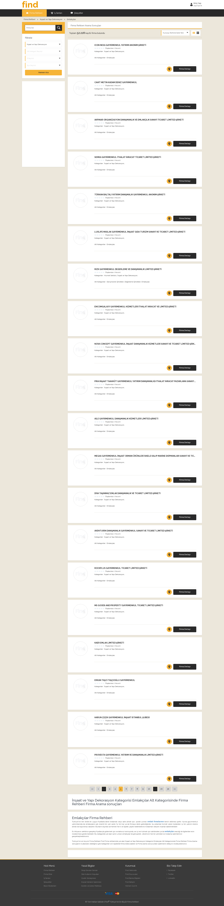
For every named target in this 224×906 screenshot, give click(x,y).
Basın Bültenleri (50, 886)
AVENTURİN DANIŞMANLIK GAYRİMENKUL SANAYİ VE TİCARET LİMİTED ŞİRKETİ (133, 531)
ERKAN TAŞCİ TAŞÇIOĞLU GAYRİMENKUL (114, 680)
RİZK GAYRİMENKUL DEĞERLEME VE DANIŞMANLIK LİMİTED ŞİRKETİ (128, 269)
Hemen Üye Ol (131, 886)
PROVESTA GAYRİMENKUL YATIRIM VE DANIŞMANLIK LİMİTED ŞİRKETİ (128, 755)
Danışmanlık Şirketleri (115, 282)
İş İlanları (56, 12)
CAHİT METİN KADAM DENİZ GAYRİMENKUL (115, 82)
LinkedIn (171, 878)
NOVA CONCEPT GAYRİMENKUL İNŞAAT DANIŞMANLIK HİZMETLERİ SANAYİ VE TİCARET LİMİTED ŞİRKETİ (146, 344)
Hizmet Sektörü (110, 275)
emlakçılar (169, 831)
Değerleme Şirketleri (133, 282)
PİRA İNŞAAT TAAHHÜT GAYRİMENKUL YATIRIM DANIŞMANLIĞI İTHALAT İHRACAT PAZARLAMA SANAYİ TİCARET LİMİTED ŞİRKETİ (157, 381)
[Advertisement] (43, 124)
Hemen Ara (43, 72)
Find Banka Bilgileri (132, 878)
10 (149, 789)
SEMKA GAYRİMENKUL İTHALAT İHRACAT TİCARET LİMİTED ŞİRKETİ (127, 157)
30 (168, 789)
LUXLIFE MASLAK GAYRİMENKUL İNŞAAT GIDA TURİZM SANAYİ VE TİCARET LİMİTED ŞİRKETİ (139, 232)
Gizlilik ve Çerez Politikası (91, 886)
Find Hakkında (131, 870)
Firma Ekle (48, 874)
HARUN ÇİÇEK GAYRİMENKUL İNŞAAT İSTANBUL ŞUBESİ (122, 717)
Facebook (171, 870)
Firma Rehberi (34, 12)
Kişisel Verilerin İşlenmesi (91, 882)
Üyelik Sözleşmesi (88, 878)
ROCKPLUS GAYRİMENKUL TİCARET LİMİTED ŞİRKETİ (120, 568)
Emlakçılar (111, 58)
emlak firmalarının (155, 822)
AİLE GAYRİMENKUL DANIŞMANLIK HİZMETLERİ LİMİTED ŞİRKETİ (126, 419)
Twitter (170, 874)
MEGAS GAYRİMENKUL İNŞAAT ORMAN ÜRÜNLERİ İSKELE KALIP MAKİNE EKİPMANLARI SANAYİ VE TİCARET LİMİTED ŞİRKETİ (155, 456)
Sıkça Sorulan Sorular (89, 870)
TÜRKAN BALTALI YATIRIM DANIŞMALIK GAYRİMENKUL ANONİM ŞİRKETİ (129, 194)
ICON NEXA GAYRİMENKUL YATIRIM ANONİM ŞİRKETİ (120, 45)
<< (92, 789)
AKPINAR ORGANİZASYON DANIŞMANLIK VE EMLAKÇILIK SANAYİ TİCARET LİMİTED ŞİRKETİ (139, 120)
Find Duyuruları (131, 874)
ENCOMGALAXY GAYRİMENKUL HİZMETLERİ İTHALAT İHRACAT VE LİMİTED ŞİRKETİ (135, 306)
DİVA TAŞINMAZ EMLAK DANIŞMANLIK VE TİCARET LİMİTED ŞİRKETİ (127, 493)
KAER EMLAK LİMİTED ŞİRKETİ (109, 643)
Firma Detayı (184, 69)
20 (161, 789)
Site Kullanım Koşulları (90, 874)
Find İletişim (130, 882)
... (104, 789)
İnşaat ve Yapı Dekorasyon (114, 51)
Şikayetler (77, 12)
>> (175, 789)
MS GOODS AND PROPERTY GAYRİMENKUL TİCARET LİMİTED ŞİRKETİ (128, 605)
